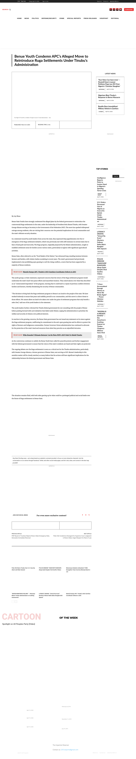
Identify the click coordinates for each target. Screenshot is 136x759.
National (101, 89)
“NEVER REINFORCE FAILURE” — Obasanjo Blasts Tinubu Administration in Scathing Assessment (23, 595)
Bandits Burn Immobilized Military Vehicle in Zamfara (108, 107)
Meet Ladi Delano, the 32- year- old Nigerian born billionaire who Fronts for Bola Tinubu (71, 724)
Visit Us (116, 176)
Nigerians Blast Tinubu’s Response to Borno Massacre (109, 96)
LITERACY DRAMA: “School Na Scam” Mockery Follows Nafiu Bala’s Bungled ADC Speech (50, 595)
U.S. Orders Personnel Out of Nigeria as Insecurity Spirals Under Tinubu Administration (101, 211)
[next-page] (16, 601)
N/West (101, 111)
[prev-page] (13, 601)
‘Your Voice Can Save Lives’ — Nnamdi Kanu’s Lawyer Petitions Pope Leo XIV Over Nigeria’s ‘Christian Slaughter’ (109, 83)
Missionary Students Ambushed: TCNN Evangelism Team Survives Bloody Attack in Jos (78, 569)
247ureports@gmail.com (69, 750)
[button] (7, 9)
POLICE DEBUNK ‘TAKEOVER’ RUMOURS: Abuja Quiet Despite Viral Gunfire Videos (102, 266)
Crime (68, 565)
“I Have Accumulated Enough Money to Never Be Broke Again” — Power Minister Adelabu (102, 292)
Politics (13, 565)
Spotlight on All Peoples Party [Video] (18, 624)
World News (100, 194)
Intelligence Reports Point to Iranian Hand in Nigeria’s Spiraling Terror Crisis (102, 184)
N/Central (117, 65)
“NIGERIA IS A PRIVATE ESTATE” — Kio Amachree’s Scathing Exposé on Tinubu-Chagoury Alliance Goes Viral (101, 322)
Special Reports (100, 336)
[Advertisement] (68, 34)
